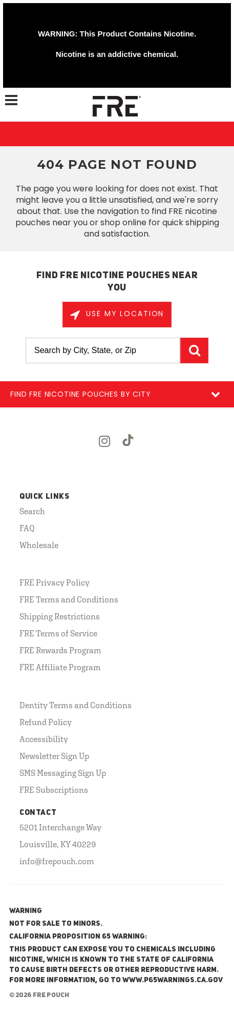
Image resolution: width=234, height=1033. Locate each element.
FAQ (27, 528)
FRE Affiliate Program (60, 667)
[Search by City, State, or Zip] (103, 350)
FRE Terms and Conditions (68, 599)
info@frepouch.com (56, 861)
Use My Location (123, 313)
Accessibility (43, 739)
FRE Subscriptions (53, 789)
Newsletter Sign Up (54, 756)
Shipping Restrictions (59, 616)
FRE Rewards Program (60, 650)
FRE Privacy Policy (54, 582)
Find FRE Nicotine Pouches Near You (117, 282)
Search (32, 511)
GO (194, 350)
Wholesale (38, 545)
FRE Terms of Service (58, 633)
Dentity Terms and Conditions (75, 705)
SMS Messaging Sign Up (62, 772)
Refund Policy (45, 722)
